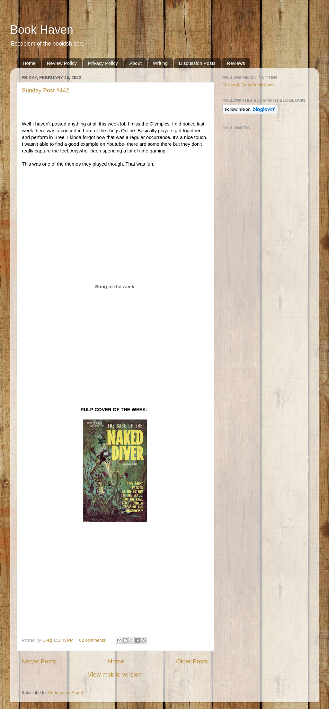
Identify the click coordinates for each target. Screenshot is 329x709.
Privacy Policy (103, 63)
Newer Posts (39, 661)
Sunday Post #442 (45, 90)
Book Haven (41, 29)
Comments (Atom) (66, 692)
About (135, 63)
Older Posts (192, 661)
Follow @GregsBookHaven (248, 84)
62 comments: (93, 640)
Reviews (236, 63)
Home (29, 63)
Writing (160, 63)
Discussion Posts (197, 63)
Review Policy (62, 63)
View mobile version (115, 674)
